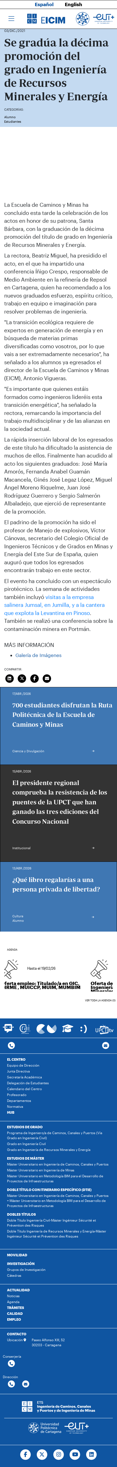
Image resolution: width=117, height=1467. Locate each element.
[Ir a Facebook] (25, 1454)
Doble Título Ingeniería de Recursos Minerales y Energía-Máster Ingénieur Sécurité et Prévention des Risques (56, 1233)
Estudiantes (12, 121)
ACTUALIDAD (18, 1290)
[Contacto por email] (105, 1046)
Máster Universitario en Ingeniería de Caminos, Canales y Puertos (58, 1164)
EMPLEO (14, 1319)
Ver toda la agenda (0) (100, 1000)
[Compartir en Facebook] (34, 678)
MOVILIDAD (17, 1255)
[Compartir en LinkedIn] (9, 678)
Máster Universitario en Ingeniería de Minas (40, 1170)
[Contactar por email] (26, 1384)
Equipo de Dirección (23, 1065)
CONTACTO (16, 1334)
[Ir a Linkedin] (92, 1454)
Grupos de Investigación (26, 1269)
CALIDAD (15, 1313)
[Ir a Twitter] (42, 1454)
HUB (10, 1112)
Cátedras (14, 1275)
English (73, 4)
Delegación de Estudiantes (28, 1083)
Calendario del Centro (24, 1089)
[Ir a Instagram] (58, 1454)
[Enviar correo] (47, 678)
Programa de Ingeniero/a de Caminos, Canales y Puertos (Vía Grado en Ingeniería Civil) (54, 1135)
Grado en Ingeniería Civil (26, 1144)
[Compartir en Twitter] (22, 678)
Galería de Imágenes (38, 655)
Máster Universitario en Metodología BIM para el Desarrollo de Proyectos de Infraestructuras (55, 1178)
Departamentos (19, 1100)
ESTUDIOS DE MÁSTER (25, 1158)
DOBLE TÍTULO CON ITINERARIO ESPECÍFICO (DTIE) (49, 1190)
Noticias (13, 1296)
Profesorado (16, 1095)
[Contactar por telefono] (11, 1046)
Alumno (10, 117)
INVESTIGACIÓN (21, 1264)
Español (44, 4)
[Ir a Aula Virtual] (67, 1031)
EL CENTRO (16, 1059)
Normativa (15, 1106)
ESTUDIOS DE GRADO (25, 1127)
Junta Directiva (18, 1071)
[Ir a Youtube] (75, 1454)
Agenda (13, 1302)
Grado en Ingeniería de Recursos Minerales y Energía (48, 1150)
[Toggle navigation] (11, 18)
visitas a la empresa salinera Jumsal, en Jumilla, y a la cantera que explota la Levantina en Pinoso (54, 605)
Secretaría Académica (24, 1077)
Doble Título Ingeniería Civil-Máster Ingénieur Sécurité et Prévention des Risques (51, 1222)
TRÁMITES (15, 1308)
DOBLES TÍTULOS (21, 1214)
